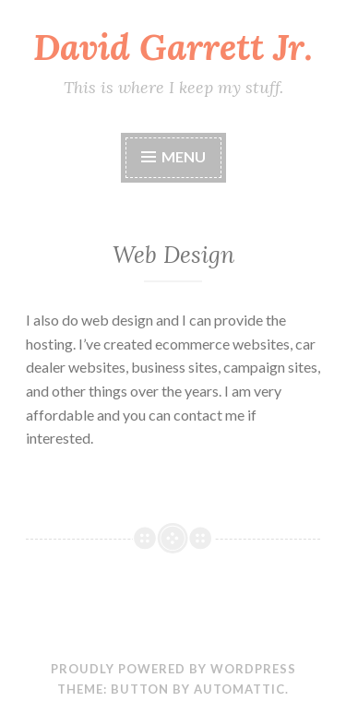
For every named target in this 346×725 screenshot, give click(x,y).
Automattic (239, 689)
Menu (183, 156)
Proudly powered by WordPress (173, 668)
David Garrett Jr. (173, 47)
